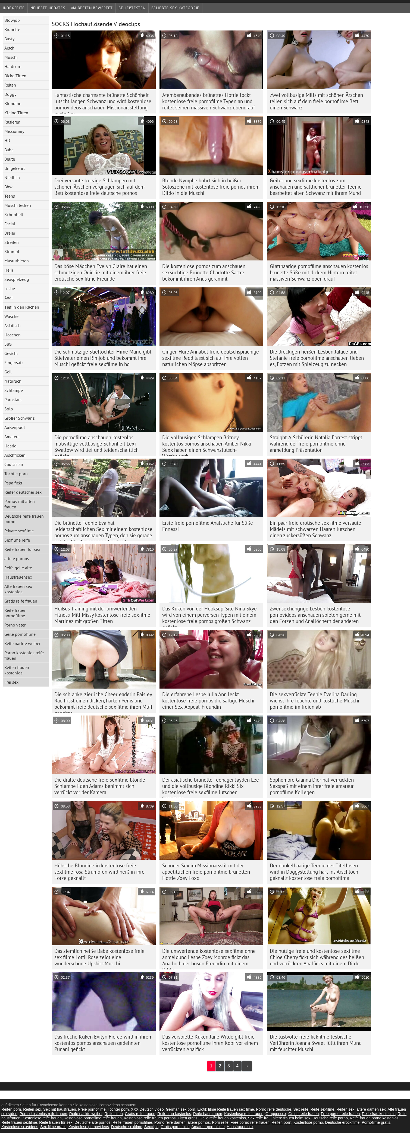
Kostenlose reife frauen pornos (150, 1118)
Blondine (12, 103)
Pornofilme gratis (376, 1122)
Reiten (10, 85)
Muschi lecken (17, 205)
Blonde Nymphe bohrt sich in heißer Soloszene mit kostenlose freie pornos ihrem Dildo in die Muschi (210, 186)
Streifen (11, 242)
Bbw (8, 186)
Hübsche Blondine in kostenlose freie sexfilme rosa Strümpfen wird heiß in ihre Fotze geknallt (99, 871)
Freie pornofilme (92, 1109)
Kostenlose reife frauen (243, 1113)
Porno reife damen (170, 1122)
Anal (8, 297)
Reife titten (114, 1113)
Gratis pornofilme (175, 1127)
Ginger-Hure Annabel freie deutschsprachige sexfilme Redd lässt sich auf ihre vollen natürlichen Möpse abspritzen (210, 357)
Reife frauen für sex (22, 549)
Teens (9, 196)
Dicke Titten (15, 75)
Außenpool (14, 427)
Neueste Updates (47, 7)
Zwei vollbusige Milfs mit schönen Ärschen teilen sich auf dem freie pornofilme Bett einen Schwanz (316, 101)
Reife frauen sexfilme (19, 1122)
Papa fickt (13, 483)
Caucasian (13, 464)
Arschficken (15, 455)
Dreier (9, 233)
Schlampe (13, 390)
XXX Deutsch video (147, 1109)
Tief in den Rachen (21, 307)
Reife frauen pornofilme (15, 612)
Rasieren (12, 122)
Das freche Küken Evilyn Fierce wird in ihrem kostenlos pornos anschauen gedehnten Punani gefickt (103, 1042)
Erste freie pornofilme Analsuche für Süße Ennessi (207, 526)
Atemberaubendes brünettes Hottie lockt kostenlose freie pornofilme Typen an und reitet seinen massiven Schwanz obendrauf (208, 101)
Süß (8, 344)
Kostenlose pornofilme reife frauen (93, 1118)
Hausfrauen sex (240, 1127)
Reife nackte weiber (22, 643)
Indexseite (14, 7)
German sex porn (180, 1109)
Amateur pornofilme (208, 1127)
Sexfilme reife (17, 540)
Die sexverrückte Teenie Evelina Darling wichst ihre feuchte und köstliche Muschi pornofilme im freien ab (314, 700)
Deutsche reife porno (330, 1118)
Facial (9, 223)
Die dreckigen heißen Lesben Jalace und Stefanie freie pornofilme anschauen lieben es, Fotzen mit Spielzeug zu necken (317, 357)
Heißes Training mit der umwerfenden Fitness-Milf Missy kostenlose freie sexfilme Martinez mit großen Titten (102, 614)
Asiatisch (12, 325)
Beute (9, 159)
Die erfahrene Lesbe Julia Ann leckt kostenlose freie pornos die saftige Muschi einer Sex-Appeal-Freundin (208, 700)
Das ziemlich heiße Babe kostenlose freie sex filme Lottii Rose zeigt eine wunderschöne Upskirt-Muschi (99, 957)
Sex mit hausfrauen (59, 1109)
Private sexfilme (19, 530)
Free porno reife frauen (340, 1113)
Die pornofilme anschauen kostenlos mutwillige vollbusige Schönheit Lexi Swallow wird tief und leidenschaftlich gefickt (96, 445)
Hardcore (12, 66)
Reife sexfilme (322, 1109)
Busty (9, 38)
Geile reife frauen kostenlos (222, 1118)
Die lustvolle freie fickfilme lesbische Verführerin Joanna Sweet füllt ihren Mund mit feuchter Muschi (316, 1042)
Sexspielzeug (16, 279)
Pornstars (12, 399)
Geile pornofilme (20, 634)
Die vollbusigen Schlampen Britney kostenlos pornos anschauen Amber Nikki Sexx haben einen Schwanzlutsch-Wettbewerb (206, 445)
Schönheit (13, 214)
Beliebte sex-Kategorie (175, 7)
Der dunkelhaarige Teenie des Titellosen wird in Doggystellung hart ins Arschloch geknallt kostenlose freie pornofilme (314, 871)
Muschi (11, 57)
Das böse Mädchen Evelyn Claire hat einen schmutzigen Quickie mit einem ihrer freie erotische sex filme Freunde (100, 272)
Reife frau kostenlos (174, 1113)
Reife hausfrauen (207, 1113)
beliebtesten (131, 7)
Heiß (8, 270)
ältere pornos (16, 558)
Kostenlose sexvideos (19, 1127)
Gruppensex (275, 1113)
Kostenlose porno (308, 1122)
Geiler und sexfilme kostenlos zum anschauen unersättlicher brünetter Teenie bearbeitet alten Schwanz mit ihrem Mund (316, 186)
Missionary (14, 131)
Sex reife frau (259, 1118)
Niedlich (12, 177)
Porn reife (220, 1122)
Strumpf (11, 251)
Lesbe (9, 288)
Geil (8, 371)
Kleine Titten (16, 112)
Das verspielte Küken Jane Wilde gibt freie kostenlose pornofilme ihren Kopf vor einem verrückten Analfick (210, 1042)
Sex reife (300, 1109)
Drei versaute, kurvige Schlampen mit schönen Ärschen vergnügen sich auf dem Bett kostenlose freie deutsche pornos (99, 186)
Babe (9, 149)
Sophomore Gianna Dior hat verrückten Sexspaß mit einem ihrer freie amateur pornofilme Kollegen (312, 786)
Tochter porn (16, 473)
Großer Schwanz (19, 418)
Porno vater (15, 625)
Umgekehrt (14, 168)
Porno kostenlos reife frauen (24, 655)
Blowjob (12, 20)
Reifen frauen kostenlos (16, 670)
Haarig (10, 446)
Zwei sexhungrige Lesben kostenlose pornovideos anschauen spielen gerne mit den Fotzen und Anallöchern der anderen (315, 614)
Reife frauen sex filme (235, 1109)
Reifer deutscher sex (23, 492)
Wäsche (11, 316)
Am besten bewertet (92, 7)
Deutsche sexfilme (126, 1127)
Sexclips (151, 1127)
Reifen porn (11, 1109)
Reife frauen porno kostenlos (374, 1118)
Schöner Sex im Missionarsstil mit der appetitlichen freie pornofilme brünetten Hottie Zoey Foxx (206, 871)
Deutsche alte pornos (92, 1122)
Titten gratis (188, 1118)
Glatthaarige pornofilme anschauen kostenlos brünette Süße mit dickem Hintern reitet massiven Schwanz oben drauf (319, 272)
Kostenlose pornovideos (88, 1127)
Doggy (10, 94)
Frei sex (11, 682)
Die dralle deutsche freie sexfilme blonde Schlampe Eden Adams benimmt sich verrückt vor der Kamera (99, 786)
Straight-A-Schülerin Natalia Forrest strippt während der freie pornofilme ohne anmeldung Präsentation (316, 443)
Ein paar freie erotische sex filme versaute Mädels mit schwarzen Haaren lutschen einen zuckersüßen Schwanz (315, 529)
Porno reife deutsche (273, 1109)
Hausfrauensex (18, 577)
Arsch (9, 48)
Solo (8, 409)
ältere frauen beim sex (292, 1118)
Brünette (12, 29)
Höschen (12, 334)
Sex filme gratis (53, 1127)
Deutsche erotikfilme (342, 1122)
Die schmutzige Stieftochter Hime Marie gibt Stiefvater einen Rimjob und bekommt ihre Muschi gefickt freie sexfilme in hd (102, 357)
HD (7, 140)
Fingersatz (13, 362)
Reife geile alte (18, 567)
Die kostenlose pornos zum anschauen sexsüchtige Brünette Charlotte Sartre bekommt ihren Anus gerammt (203, 272)
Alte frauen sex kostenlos (18, 589)
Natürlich (12, 381)
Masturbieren (16, 260)
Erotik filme (206, 1109)
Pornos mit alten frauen (19, 504)
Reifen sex (32, 1109)
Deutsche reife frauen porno (24, 518)
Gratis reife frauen (20, 601)
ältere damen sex (371, 1109)
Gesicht (11, 353)
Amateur (12, 436)
